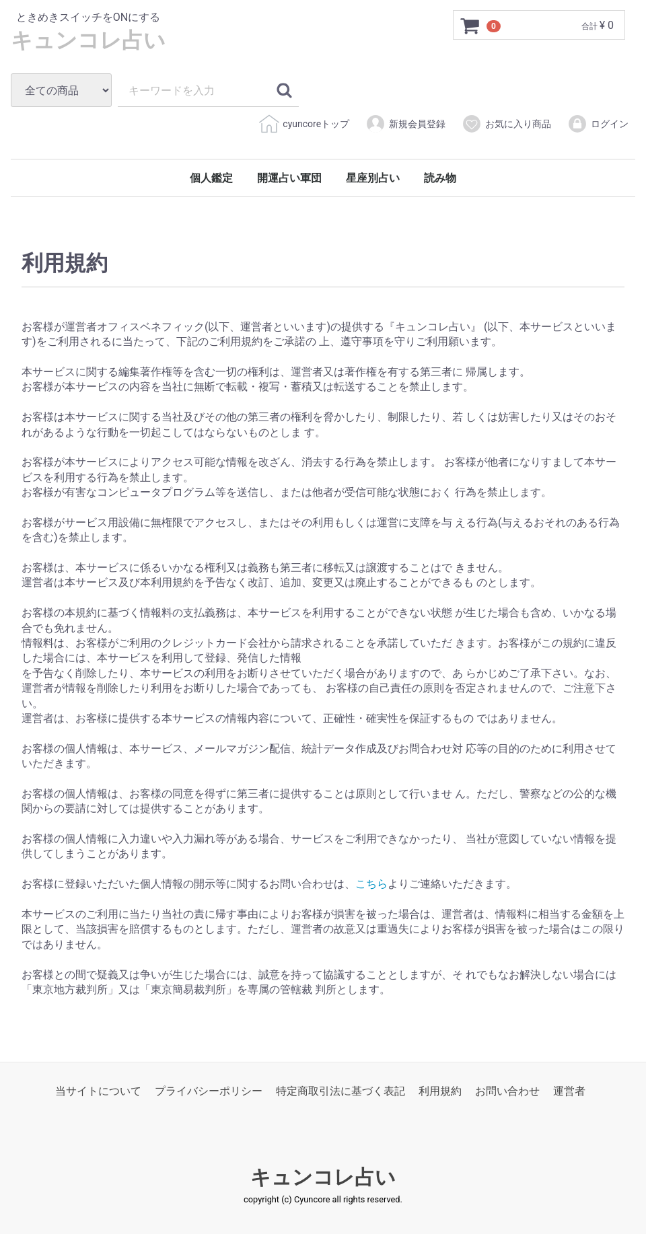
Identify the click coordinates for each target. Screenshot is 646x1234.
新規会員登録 (405, 124)
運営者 (569, 1091)
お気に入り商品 (506, 124)
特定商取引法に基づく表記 (340, 1091)
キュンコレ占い (88, 39)
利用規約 (440, 1091)
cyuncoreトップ (304, 124)
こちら (371, 883)
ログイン (598, 124)
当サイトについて (98, 1091)
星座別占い (373, 178)
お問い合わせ (507, 1091)
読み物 (440, 178)
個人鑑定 (211, 178)
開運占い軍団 (289, 178)
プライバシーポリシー (208, 1091)
